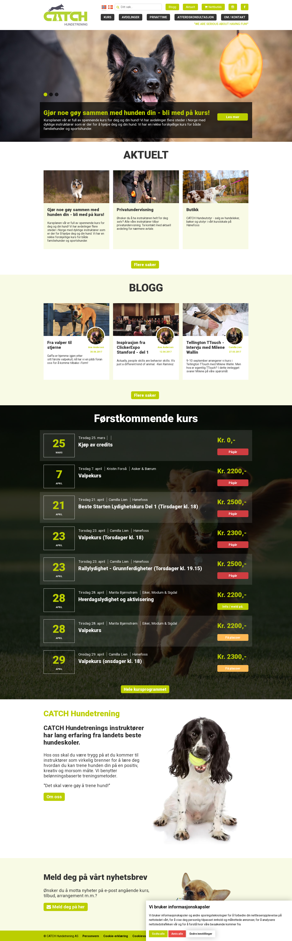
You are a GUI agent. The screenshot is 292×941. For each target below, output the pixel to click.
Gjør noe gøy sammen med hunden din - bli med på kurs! (127, 112)
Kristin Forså (117, 469)
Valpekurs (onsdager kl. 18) (110, 661)
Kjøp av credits (95, 445)
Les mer (233, 117)
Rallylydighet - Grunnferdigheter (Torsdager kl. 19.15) (140, 568)
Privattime (158, 17)
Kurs (107, 17)
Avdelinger (130, 17)
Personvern (90, 935)
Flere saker (145, 264)
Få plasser (232, 637)
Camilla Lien (118, 500)
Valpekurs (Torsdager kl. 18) (111, 538)
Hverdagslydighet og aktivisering (116, 599)
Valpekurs (89, 476)
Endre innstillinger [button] (201, 933)
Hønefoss (140, 500)
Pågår (233, 452)
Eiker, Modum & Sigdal (159, 592)
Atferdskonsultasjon (195, 17)
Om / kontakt (234, 17)
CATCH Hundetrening (82, 713)
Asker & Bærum (143, 469)
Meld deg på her (66, 907)
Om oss (54, 796)
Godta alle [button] (158, 933)
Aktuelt (190, 7)
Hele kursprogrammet (145, 689)
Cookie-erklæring (115, 935)
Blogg (172, 7)
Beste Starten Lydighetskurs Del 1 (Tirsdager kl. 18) (138, 507)
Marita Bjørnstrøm (123, 592)
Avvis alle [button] (177, 933)
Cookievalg (141, 935)
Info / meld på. (232, 606)
